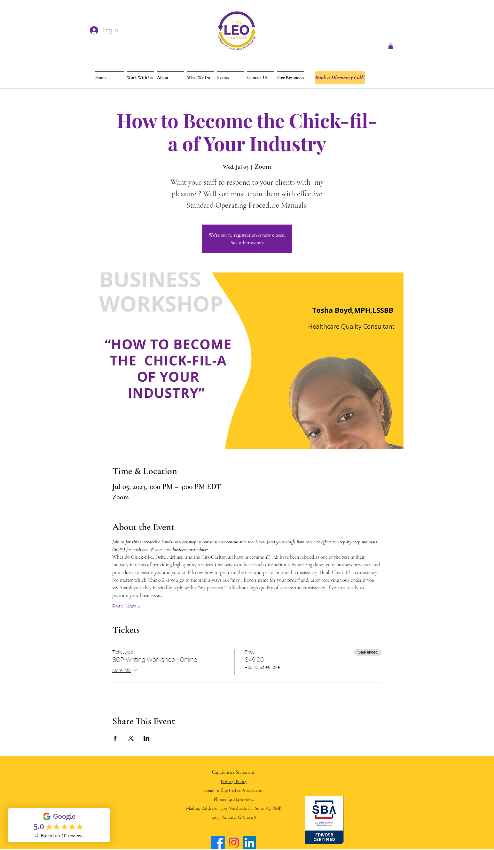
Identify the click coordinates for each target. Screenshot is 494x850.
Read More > (126, 606)
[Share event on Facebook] (115, 738)
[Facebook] (218, 842)
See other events (247, 243)
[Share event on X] (131, 738)
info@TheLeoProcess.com (240, 790)
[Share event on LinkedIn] (147, 738)
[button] (390, 46)
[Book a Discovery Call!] (340, 77)
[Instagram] (233, 842)
